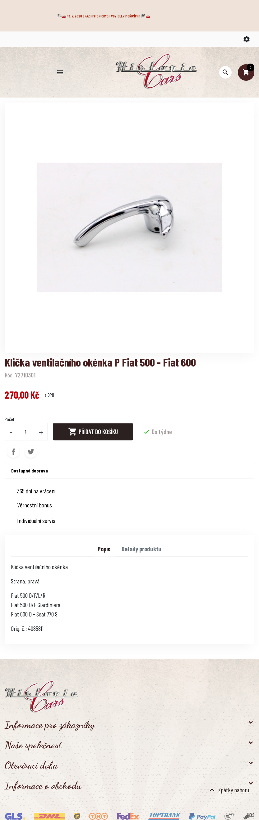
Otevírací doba (31, 765)
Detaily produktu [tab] (141, 549)
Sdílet (13, 451)
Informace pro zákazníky (50, 725)
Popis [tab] (104, 549)
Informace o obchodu (43, 785)
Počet (9, 419)
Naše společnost (33, 745)
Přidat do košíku (93, 431)
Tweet (31, 451)
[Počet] (25, 431)
